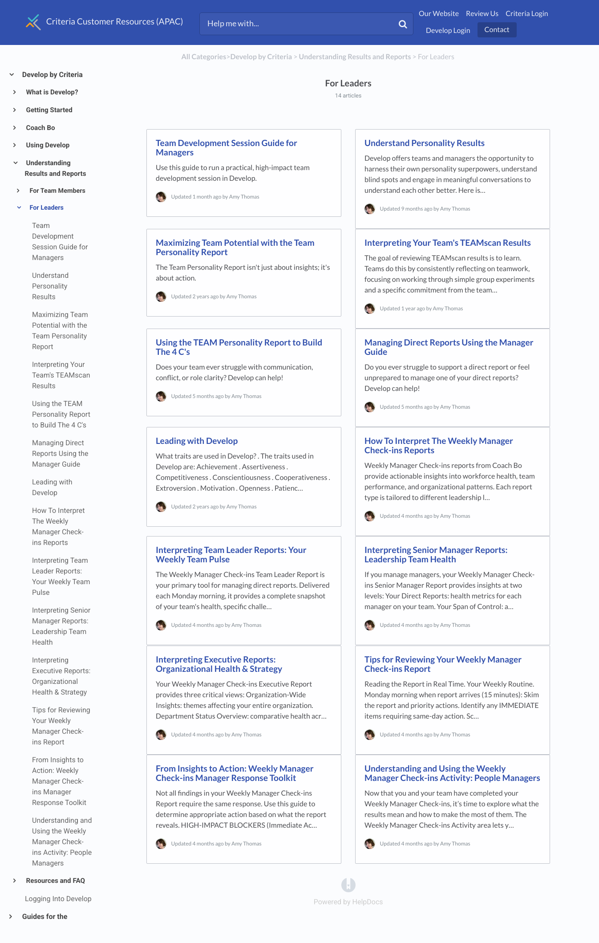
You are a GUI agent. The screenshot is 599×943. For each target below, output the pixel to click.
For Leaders (46, 207)
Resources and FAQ (55, 881)
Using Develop (47, 145)
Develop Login (448, 30)
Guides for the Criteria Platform (48, 921)
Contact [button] (497, 29)
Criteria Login (527, 13)
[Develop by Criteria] (261, 57)
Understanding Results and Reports (55, 168)
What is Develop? (51, 92)
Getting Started (49, 110)
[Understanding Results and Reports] (355, 57)
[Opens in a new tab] (348, 884)
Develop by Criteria (52, 74)
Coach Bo (40, 128)
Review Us (482, 13)
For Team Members (56, 191)
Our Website (439, 13)
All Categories (203, 57)
